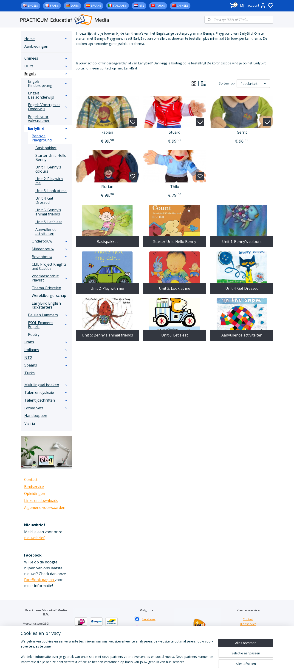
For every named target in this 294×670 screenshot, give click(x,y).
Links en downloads (41, 500)
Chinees (182, 6)
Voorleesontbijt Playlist (50, 278)
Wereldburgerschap (49, 295)
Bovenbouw (50, 256)
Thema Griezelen (46, 287)
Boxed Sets (46, 408)
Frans (54, 6)
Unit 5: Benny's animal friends (107, 335)
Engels (33, 6)
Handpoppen (35, 415)
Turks (160, 6)
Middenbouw (50, 248)
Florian (107, 187)
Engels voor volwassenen (48, 118)
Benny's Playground (50, 138)
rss (175, 661)
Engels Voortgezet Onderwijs (48, 106)
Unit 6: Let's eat (174, 335)
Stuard (174, 132)
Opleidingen (34, 493)
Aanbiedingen (36, 46)
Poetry (34, 334)
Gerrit (242, 132)
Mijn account (253, 5)
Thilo (174, 187)
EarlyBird (48, 128)
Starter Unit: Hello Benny (174, 241)
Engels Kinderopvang (48, 83)
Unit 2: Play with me (107, 288)
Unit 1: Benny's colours (241, 241)
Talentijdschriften (46, 400)
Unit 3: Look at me (174, 288)
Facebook (148, 619)
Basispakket (107, 241)
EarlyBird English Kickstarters (46, 305)
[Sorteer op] (253, 84)
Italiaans (120, 6)
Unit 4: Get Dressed (241, 288)
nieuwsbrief (34, 537)
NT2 (141, 6)
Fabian (107, 132)
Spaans (96, 6)
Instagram (149, 629)
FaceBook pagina (39, 579)
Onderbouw (50, 241)
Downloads (248, 633)
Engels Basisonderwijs (48, 95)
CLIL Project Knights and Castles (49, 266)
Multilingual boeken (46, 384)
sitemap (166, 661)
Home (46, 38)
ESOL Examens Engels (48, 324)
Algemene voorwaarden (44, 507)
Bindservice (34, 486)
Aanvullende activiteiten (241, 335)
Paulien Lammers (48, 314)
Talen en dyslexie (46, 392)
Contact (30, 479)
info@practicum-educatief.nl (42, 642)
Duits (75, 6)
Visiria (29, 423)
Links (248, 629)
